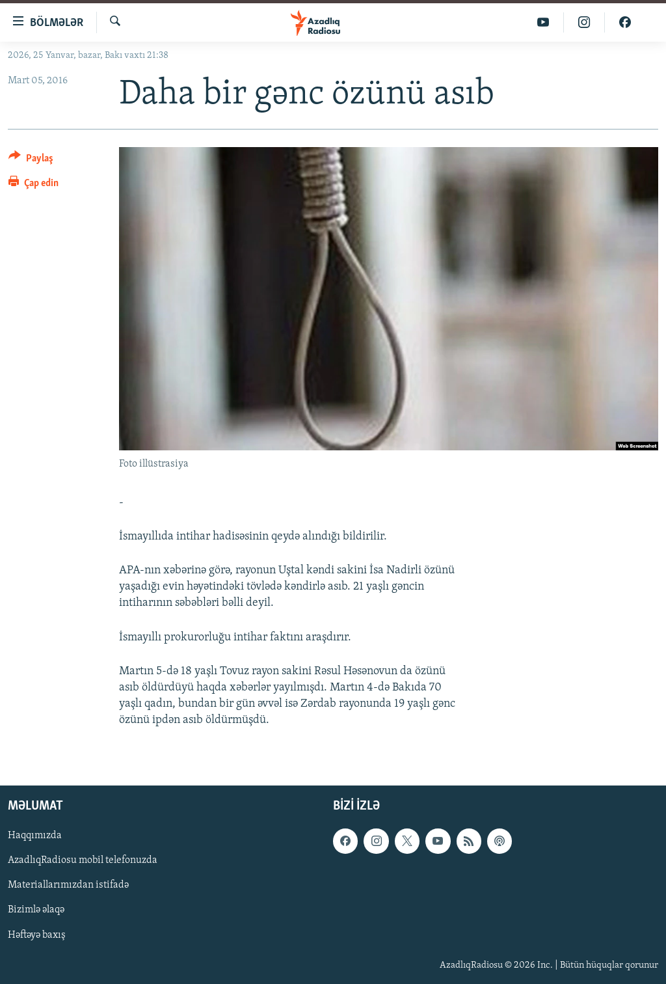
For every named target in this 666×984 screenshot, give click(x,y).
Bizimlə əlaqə (36, 910)
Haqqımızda (35, 836)
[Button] (30, 160)
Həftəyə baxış (37, 935)
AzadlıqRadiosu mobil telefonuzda (82, 861)
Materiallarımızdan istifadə (68, 886)
